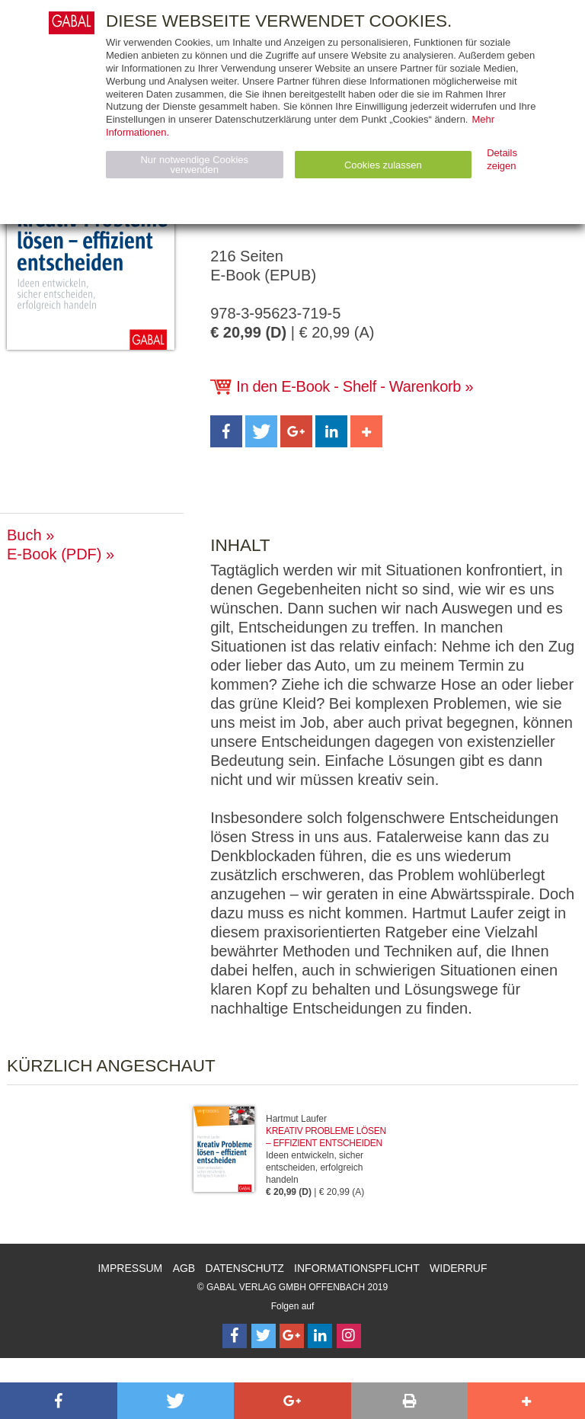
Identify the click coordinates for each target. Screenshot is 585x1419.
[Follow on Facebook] (234, 1336)
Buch (24, 535)
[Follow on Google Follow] (292, 1336)
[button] (226, 431)
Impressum (130, 1268)
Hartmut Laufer (296, 1118)
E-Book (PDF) (54, 554)
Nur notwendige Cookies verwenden (194, 164)
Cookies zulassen (383, 165)
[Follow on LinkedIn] (320, 1336)
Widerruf (458, 1268)
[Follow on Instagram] (349, 1336)
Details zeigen (502, 159)
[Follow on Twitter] (263, 1336)
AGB (184, 1268)
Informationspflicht (357, 1268)
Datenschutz (245, 1268)
